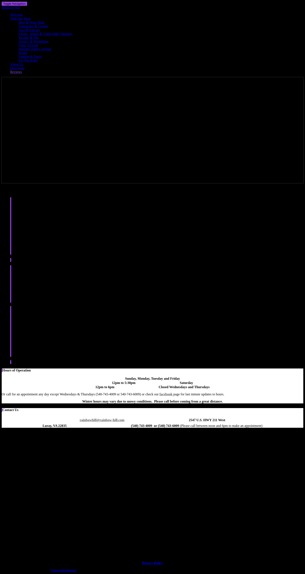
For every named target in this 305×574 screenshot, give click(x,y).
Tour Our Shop (20, 18)
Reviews (16, 72)
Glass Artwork (28, 45)
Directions (17, 68)
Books (23, 53)
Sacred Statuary (29, 30)
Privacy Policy (152, 563)
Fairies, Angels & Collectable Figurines (45, 34)
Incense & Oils (29, 37)
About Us (16, 64)
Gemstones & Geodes (33, 26)
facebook (165, 394)
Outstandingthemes (63, 570)
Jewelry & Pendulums (34, 41)
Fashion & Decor (30, 56)
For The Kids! (28, 60)
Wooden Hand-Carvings (35, 49)
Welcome (16, 15)
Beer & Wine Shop (31, 22)
